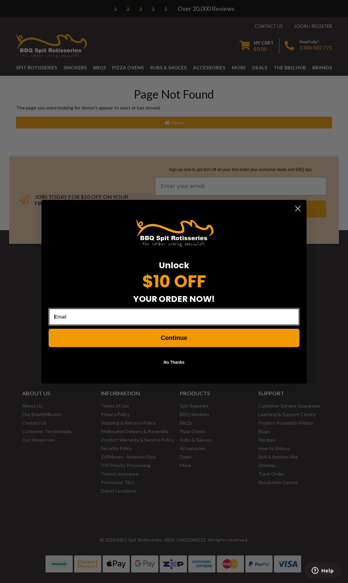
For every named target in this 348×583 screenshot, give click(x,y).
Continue (174, 338)
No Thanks (173, 362)
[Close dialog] (298, 209)
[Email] (174, 316)
